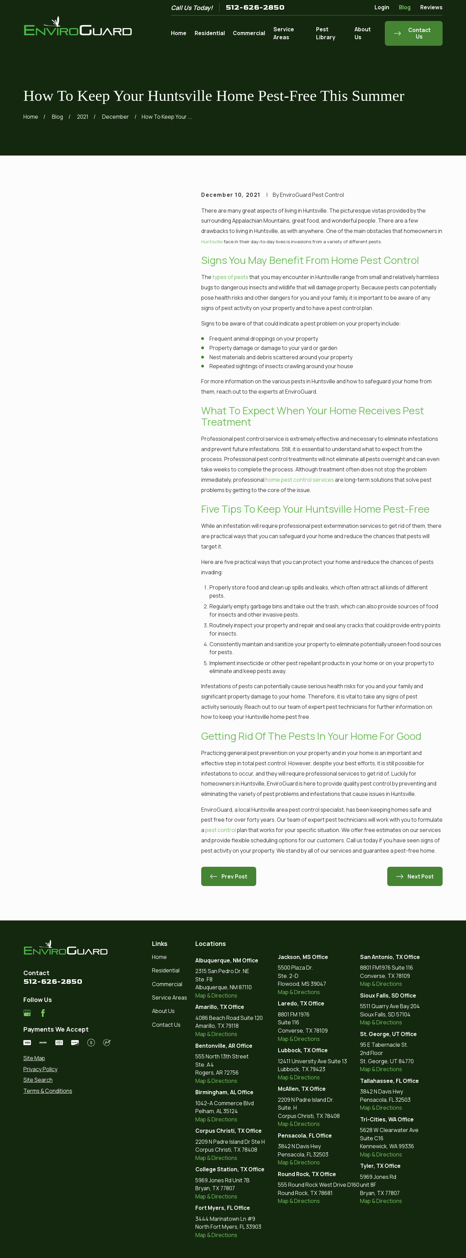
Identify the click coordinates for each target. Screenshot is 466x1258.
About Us (163, 1011)
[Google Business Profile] (27, 1013)
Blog (405, 7)
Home (159, 957)
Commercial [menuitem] (249, 33)
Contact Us (166, 1024)
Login (382, 7)
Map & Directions (216, 995)
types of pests (230, 277)
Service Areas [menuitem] (283, 33)
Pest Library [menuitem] (325, 33)
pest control (220, 830)
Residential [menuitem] (210, 33)
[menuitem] (67, 1058)
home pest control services (299, 479)
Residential (166, 970)
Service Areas (169, 997)
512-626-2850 (255, 7)
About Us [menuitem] (363, 33)
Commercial (167, 984)
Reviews (431, 7)
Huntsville (212, 241)
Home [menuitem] (178, 33)
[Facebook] (43, 1013)
